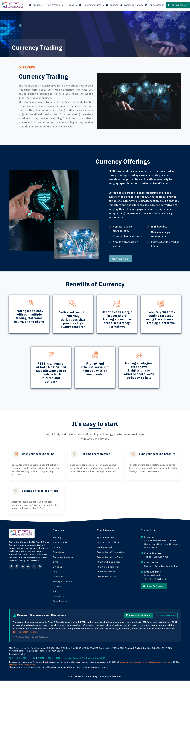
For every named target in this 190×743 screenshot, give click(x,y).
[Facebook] (11, 566)
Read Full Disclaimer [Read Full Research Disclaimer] (137, 615)
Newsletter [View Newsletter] (59, 596)
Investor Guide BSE (95, 658)
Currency (57, 547)
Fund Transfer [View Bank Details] (60, 601)
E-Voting (57, 566)
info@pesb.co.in (152, 575)
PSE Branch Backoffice (108, 561)
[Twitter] (34, 566)
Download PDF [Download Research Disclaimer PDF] (166, 615)
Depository (58, 552)
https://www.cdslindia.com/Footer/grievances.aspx (145, 662)
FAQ (55, 571)
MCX (33, 658)
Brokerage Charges (63, 557)
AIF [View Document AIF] (55, 591)
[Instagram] (17, 566)
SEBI (25, 658)
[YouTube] (28, 566)
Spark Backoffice (105, 537)
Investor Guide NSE (73, 658)
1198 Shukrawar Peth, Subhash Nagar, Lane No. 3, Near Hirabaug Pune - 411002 (161, 544)
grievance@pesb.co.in (155, 578)
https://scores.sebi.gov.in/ (22, 664)
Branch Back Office (107, 576)
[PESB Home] (12, 4)
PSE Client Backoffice (108, 566)
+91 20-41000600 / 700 (156, 557)
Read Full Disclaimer (25, 632)
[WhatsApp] (40, 566)
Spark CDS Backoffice (108, 542)
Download (58, 576)
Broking (57, 537)
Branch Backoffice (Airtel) (110, 552)
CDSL (50, 658)
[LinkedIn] (22, 566)
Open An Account (154, 586)
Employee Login (105, 547)
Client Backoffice (106, 571)
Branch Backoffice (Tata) (110, 557)
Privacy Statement (62, 581)
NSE (18, 658)
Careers (57, 586)
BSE (11, 658)
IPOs (55, 561)
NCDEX (41, 658)
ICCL (58, 658)
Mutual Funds (60, 542)
